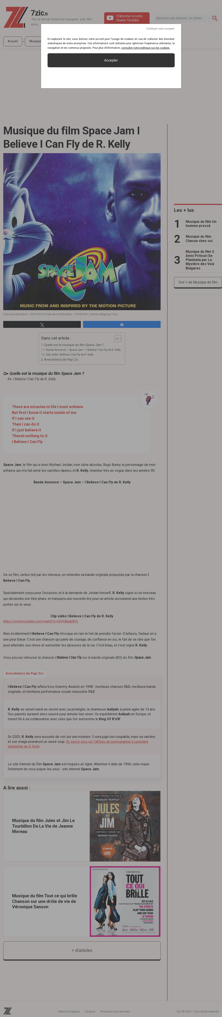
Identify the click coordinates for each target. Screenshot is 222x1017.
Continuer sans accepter (160, 28)
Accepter (111, 60)
